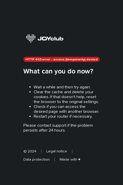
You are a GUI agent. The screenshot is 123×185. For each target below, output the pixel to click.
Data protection (36, 159)
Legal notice (56, 151)
